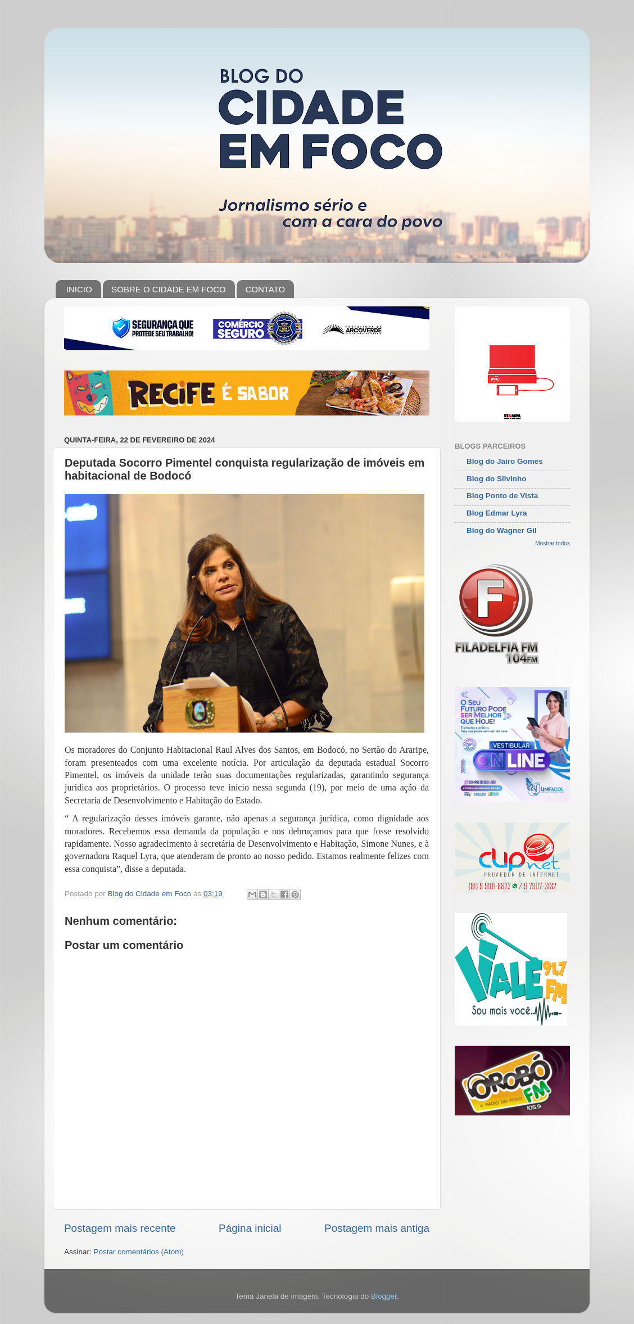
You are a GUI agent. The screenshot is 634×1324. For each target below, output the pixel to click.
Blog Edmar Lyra (497, 513)
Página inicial (250, 1228)
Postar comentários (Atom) (139, 1252)
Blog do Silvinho (497, 479)
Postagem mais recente (119, 1228)
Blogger (384, 1296)
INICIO (79, 289)
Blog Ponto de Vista (502, 495)
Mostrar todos (552, 543)
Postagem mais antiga (376, 1228)
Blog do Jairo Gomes (505, 461)
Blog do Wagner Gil (502, 530)
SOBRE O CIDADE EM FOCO (168, 289)
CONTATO (265, 289)
